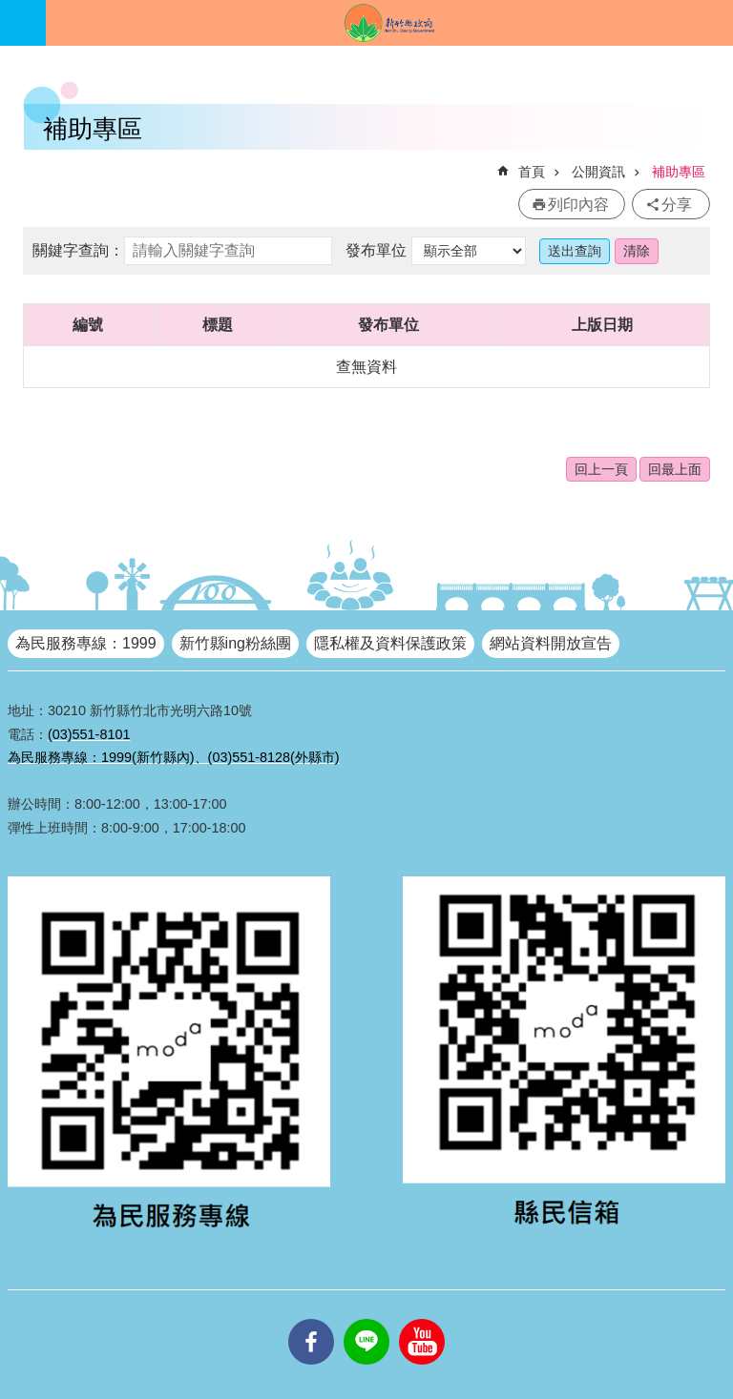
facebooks (311, 1319)
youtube (422, 1319)
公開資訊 (598, 171)
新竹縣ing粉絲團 (235, 643)
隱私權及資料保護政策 (390, 643)
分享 (676, 204)
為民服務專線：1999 (86, 643)
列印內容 (578, 204)
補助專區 (678, 171)
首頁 (531, 171)
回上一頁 (601, 469)
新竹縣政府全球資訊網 (389, 23)
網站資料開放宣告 (551, 643)
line (366, 1319)
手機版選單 (23, 23)
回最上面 (675, 469)
